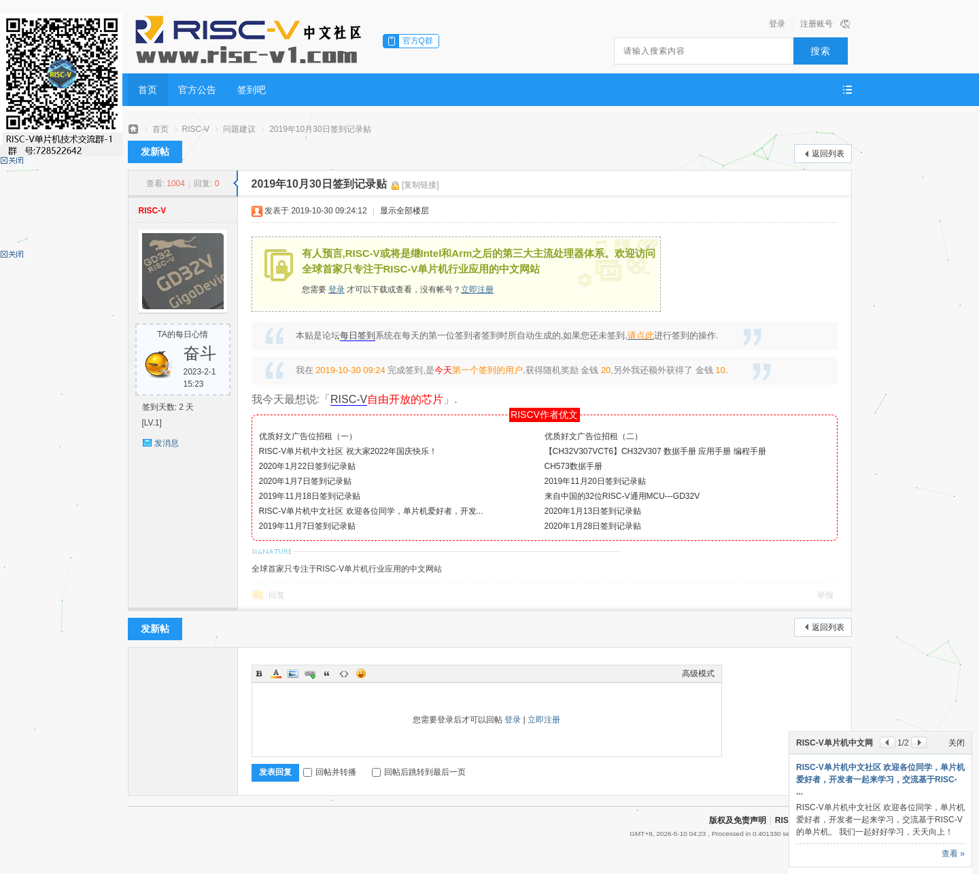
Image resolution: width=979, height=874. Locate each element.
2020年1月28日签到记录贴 (593, 526)
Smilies (361, 673)
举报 (825, 595)
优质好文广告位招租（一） (308, 436)
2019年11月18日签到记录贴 (309, 496)
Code (344, 673)
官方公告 (197, 89)
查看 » (953, 853)
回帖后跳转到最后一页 (419, 772)
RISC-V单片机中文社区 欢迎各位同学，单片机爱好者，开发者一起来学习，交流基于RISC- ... (880, 780)
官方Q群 (417, 41)
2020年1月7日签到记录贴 (305, 481)
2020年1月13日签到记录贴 (593, 511)
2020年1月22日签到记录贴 (307, 466)
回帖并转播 (329, 772)
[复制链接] (420, 185)
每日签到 (357, 335)
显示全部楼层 (404, 210)
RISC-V (196, 129)
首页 (147, 89)
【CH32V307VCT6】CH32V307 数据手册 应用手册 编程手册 (655, 451)
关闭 (956, 743)
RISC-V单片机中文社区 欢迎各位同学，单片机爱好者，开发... (371, 511)
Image (293, 673)
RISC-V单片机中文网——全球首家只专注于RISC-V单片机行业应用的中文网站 (133, 129)
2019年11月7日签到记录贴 (307, 526)
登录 (777, 24)
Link (310, 673)
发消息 (166, 443)
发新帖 (155, 151)
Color (276, 673)
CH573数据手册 (573, 466)
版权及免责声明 (737, 820)
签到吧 (251, 89)
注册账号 (816, 24)
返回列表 (828, 153)
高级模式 (698, 673)
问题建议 (239, 129)
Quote (327, 673)
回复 (277, 595)
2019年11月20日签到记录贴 (595, 481)
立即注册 (477, 289)
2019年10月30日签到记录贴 (320, 129)
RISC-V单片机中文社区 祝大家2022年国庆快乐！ (348, 451)
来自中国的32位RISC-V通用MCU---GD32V (622, 496)
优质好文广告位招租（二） (593, 436)
